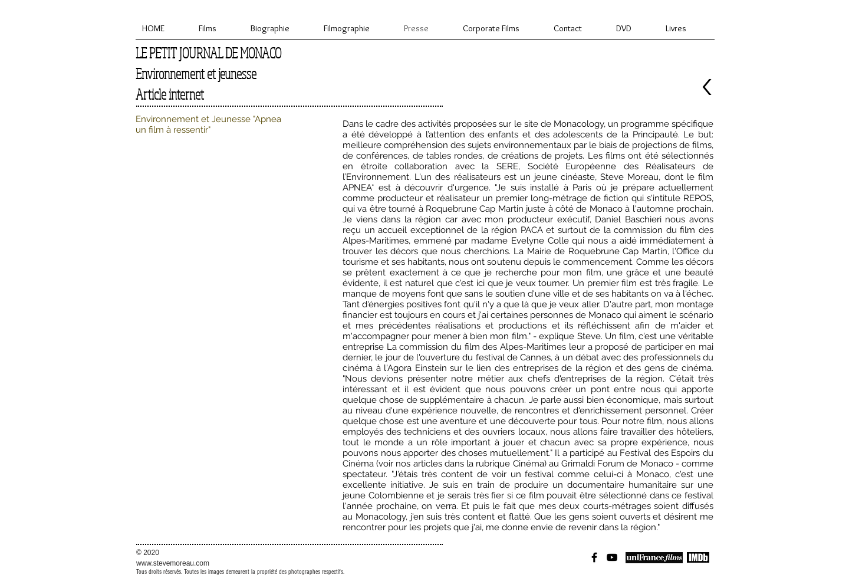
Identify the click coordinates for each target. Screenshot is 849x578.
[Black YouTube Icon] (612, 557)
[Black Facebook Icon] (594, 557)
